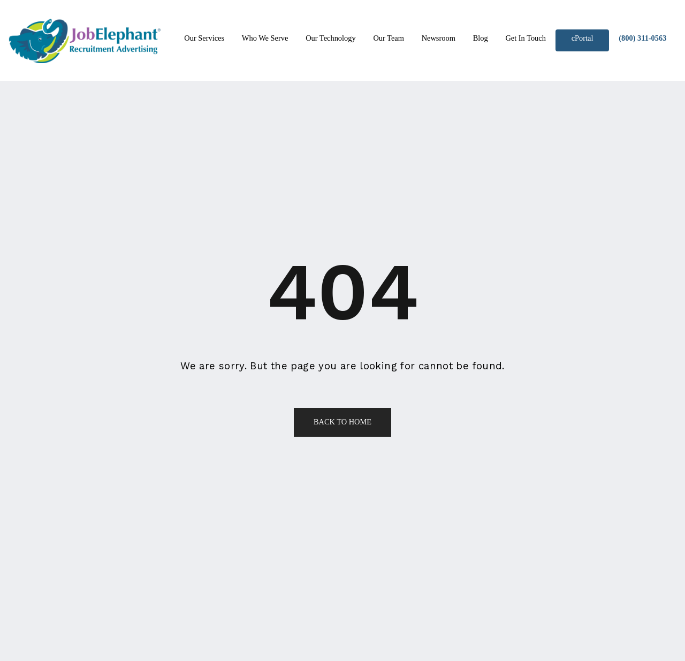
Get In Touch (525, 38)
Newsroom (438, 38)
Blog (480, 38)
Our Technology (330, 38)
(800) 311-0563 (642, 38)
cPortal (582, 38)
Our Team (388, 38)
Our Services (204, 38)
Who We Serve (265, 38)
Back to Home (342, 421)
